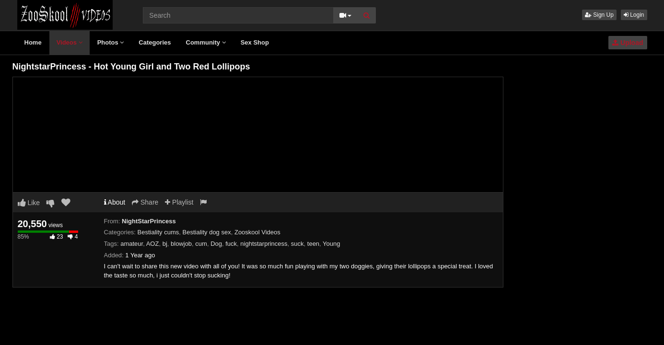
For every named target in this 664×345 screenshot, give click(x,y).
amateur (131, 243)
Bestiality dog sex (207, 232)
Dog (216, 243)
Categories (155, 42)
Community (206, 42)
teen (313, 243)
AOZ (152, 243)
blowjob (181, 243)
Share (145, 202)
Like (29, 203)
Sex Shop (255, 42)
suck (297, 243)
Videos (69, 42)
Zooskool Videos (257, 232)
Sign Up (599, 15)
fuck (231, 243)
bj (165, 243)
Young (331, 243)
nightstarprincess (263, 243)
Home (33, 42)
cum (201, 243)
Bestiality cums (158, 232)
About (115, 202)
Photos (110, 42)
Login (634, 15)
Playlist (179, 202)
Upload (627, 42)
